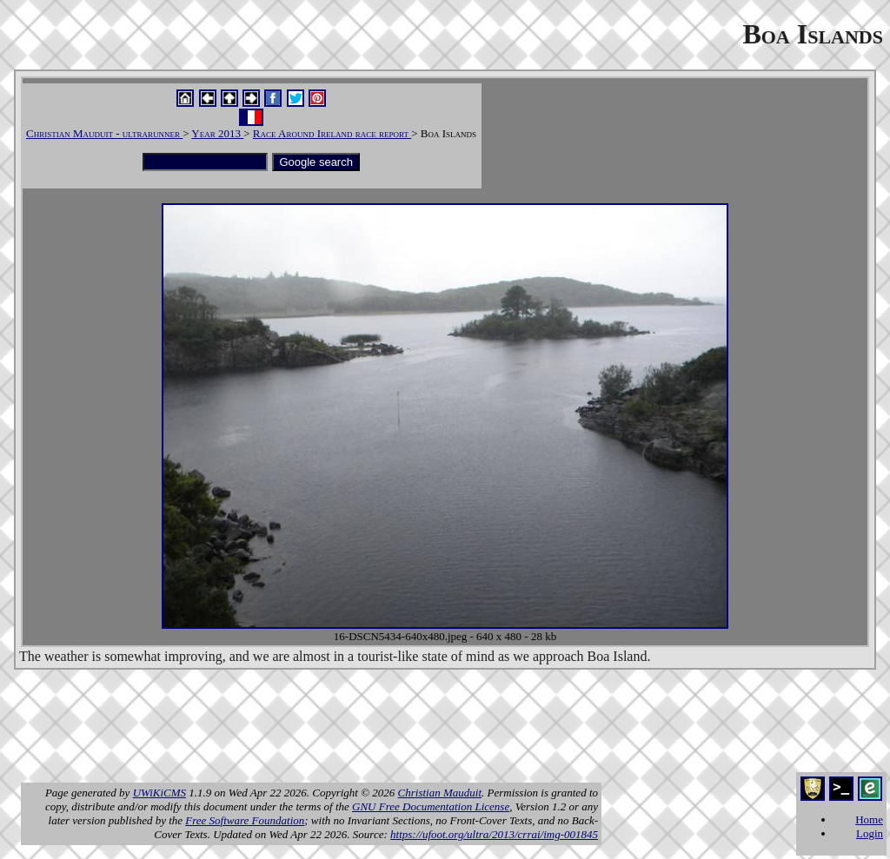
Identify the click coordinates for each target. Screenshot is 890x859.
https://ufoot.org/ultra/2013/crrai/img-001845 (494, 834)
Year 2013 (217, 133)
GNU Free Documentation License (430, 806)
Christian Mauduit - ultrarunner (104, 133)
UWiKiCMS (159, 792)
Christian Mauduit (440, 792)
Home (869, 819)
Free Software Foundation (244, 820)
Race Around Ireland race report (332, 133)
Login (869, 833)
